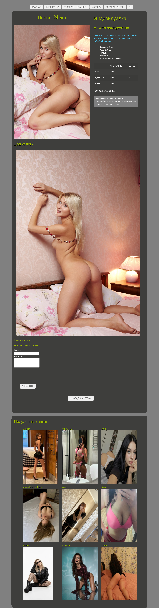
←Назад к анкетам (81, 398)
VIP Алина (67, 429)
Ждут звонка (52, 6)
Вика (103, 487)
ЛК (130, 6)
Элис (103, 429)
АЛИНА (27, 429)
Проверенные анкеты (75, 6)
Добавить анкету (115, 6)
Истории (96, 6)
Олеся (104, 545)
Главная (36, 6)
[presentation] (32, 376)
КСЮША (66, 545)
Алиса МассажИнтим (32, 487)
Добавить (27, 386)
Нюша (26, 545)
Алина (65, 487)
